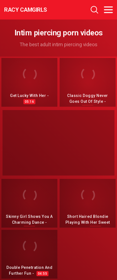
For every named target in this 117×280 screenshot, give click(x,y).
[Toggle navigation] (108, 9)
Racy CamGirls (25, 9)
